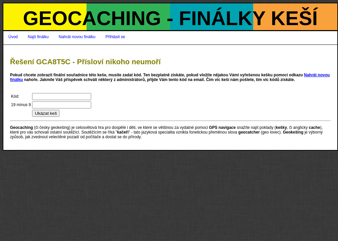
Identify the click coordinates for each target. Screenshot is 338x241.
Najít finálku (38, 36)
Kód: (15, 96)
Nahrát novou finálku (77, 36)
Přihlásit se (115, 36)
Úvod (13, 36)
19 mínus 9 (21, 104)
